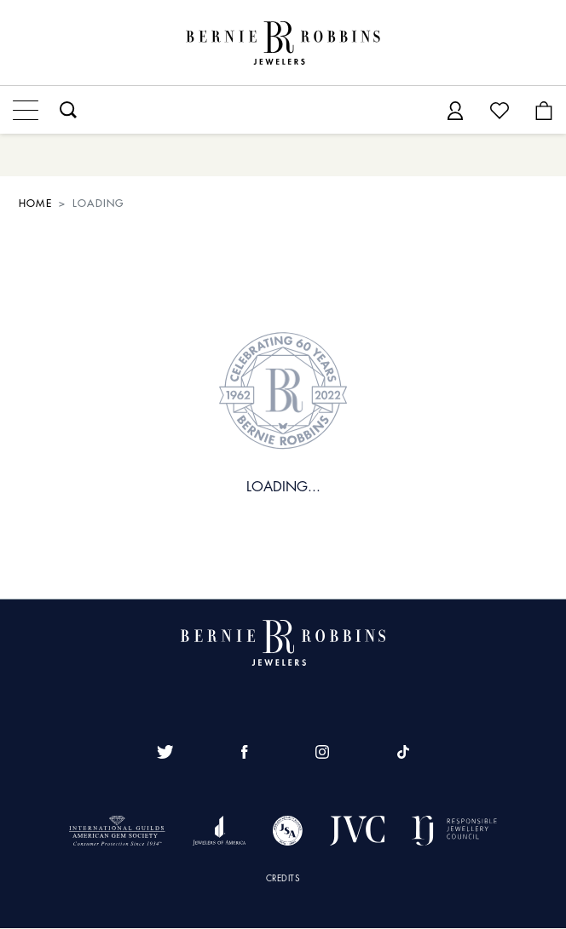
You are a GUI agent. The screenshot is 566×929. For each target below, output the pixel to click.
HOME (35, 203)
